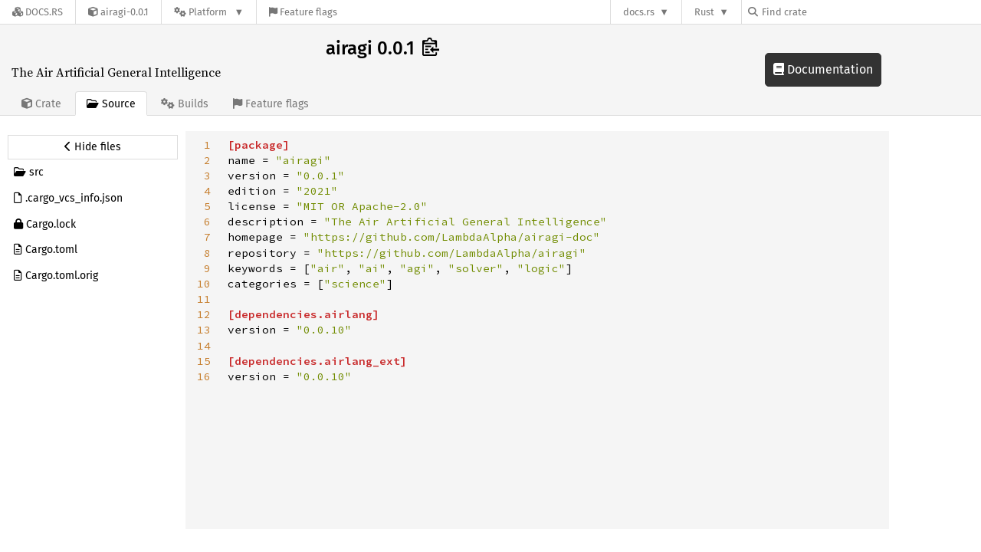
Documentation (823, 69)
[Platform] (209, 12)
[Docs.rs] (37, 12)
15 (204, 361)
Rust (704, 12)
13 (204, 330)
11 (204, 299)
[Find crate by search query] (824, 12)
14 (204, 346)
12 (204, 314)
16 (204, 376)
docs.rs (639, 12)
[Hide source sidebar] (92, 147)
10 (204, 284)
